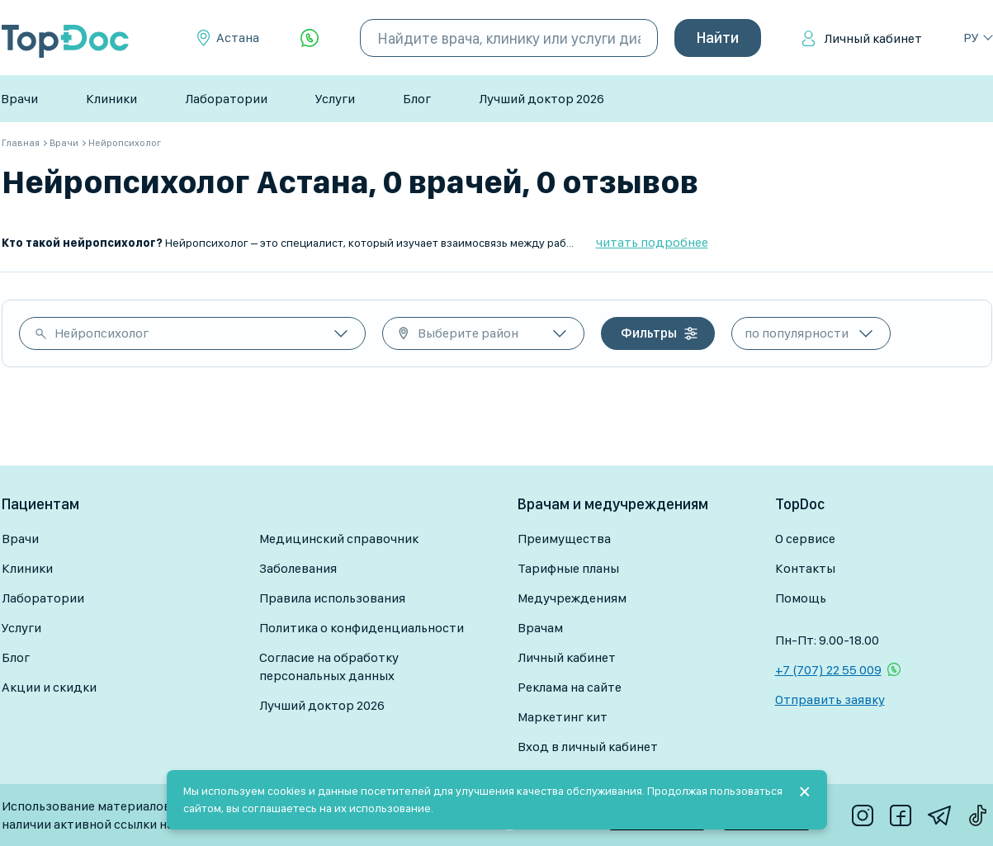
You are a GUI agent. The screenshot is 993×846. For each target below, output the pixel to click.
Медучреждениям (572, 598)
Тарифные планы (568, 568)
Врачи (19, 98)
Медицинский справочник (338, 538)
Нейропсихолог (101, 333)
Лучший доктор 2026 (541, 98)
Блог (417, 98)
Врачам (540, 628)
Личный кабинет (873, 38)
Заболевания (298, 568)
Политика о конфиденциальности (361, 628)
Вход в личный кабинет (588, 746)
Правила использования (332, 598)
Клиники (111, 98)
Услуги (335, 98)
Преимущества (564, 538)
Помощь (800, 598)
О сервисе (805, 538)
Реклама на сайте (570, 687)
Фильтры (649, 333)
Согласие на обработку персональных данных (329, 666)
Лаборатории (226, 98)
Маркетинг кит (563, 717)
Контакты (805, 568)
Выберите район (468, 333)
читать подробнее (652, 242)
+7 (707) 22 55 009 (828, 670)
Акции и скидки (49, 687)
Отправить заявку (830, 699)
